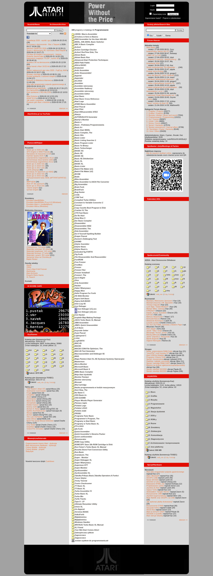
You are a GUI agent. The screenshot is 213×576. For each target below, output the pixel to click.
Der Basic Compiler (82, 221)
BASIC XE (77, 156)
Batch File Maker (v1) (82, 169)
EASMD (76, 242)
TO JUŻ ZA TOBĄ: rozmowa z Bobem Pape (164, 325)
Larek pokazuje (33, 170)
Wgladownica (79, 517)
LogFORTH (78, 341)
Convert (77, 205)
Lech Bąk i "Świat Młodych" (157, 307)
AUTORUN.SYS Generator (84, 117)
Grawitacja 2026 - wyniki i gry (38, 40)
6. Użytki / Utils (152, 121)
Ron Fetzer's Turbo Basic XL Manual (89, 447)
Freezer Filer (79, 270)
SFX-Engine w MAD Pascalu (38, 152)
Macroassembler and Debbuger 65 (88, 354)
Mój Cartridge (79, 385)
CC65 (75, 195)
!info (166, 275)
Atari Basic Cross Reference (85, 99)
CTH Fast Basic (80, 213)
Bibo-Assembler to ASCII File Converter (90, 182)
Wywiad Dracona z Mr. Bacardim (159, 303)
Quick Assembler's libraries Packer (88, 434)
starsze (65, 194)
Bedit (75, 177)
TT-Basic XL (78, 489)
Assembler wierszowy (83, 91)
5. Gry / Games (152, 119)
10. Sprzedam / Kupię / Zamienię (159, 129)
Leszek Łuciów (152, 323)
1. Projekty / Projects (154, 111)
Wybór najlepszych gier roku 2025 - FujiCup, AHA (47, 70)
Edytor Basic (79, 247)
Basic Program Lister (82, 143)
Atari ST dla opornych (35, 184)
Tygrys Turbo (151, 490)
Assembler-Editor (81, 94)
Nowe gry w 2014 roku (36, 186)
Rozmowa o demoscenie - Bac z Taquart (43, 44)
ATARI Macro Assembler (84, 104)
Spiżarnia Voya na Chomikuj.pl (38, 257)
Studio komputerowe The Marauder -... (162, 67)
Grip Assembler (80, 283)
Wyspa (29, 413)
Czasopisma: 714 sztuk (36, 247)
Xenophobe (31, 403)
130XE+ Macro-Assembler (84, 34)
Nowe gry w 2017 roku (36, 168)
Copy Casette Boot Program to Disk (89, 208)
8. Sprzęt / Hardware (154, 125)
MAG (75, 356)
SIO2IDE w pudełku (154, 514)
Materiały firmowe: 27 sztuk (38, 253)
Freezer (76, 267)
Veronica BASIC (80, 512)
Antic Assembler (80, 70)
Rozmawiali (150, 299)
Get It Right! (78, 278)
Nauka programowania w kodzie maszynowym (93, 387)
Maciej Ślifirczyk (152, 335)
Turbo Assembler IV (82, 491)
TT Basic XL (78, 486)
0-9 (28, 350)
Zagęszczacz (79, 538)
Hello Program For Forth (84, 293)
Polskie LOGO (79, 408)
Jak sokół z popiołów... (36, 100)
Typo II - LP (78, 502)
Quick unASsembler (82, 437)
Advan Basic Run (81, 57)
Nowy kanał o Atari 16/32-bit (38, 66)
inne (46, 370)
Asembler (77, 83)
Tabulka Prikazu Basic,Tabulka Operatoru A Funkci (95, 476)
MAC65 (76, 346)
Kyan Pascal (79, 333)
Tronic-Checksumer (82, 483)
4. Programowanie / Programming (160, 117)
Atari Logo (78, 101)
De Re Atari (78, 216)
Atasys (76, 114)
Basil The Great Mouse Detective (40, 421)
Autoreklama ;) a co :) (155, 91)
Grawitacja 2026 (153, 63)
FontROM (77, 260)
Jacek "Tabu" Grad (154, 331)
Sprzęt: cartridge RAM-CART (158, 363)
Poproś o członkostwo (172, 18)
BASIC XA (78, 151)
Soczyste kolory (152, 508)
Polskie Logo (79, 406)
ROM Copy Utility (81, 442)
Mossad (77, 382)
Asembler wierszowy (82, 86)
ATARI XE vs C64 (153, 55)
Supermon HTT (80, 465)
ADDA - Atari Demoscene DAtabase (160, 260)
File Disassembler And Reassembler (89, 257)
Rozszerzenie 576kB (154, 506)
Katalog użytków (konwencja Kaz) (159, 381)
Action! (76, 47)
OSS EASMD (79, 398)
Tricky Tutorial (79, 481)
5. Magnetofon (153, 408)
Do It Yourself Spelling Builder (86, 234)
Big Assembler (80, 184)
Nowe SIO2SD (152, 480)
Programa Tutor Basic (83, 416)
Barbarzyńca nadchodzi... (37, 88)
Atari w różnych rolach (155, 512)
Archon (29, 415)
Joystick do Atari (153, 488)
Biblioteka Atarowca (33, 210)
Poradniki (29, 148)
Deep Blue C (79, 218)
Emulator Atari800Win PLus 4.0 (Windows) (43, 202)
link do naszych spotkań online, (159, 153)
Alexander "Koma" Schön (156, 333)
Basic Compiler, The (82, 133)
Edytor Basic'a (79, 249)
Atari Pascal (78, 107)
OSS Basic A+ (79, 395)
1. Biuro (150, 392)
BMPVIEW (31, 182)
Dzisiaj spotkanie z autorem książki (41, 76)
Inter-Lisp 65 (79, 304)
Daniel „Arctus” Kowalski (156, 313)
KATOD (149, 315)
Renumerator (79, 439)
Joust (29, 397)
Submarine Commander (36, 391)
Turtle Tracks (79, 499)
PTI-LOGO (78, 426)
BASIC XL (77, 164)
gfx (183, 271)
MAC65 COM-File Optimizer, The (87, 349)
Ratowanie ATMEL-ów (155, 484)
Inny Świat (31, 425)
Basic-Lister (78, 166)
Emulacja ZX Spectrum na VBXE (40, 172)
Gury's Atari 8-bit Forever (36, 269)
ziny (166, 291)
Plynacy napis (79, 403)
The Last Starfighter (35, 417)
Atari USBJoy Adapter (155, 355)
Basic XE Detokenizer (83, 159)
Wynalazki (149, 470)
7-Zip (47, 382)
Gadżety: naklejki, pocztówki (157, 361)
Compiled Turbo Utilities (84, 200)
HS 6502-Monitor (80, 296)
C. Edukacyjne (153, 431)
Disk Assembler (80, 231)
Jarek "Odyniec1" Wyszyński (158, 337)
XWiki (28, 267)
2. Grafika (151, 396)
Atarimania (30, 271)
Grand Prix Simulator (35, 429)
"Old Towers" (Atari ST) (36, 389)
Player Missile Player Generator (87, 400)
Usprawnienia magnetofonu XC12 (40, 158)
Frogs (29, 393)
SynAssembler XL (81, 473)
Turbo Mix (77, 496)
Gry (151, 36)
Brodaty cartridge (34, 74)
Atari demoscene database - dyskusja (41, 445)
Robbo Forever (33, 405)
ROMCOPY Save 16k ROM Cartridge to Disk (92, 445)
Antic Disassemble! (82, 73)
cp (183, 267)
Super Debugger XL (82, 460)
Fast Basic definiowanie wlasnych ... (161, 79)
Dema (168, 36)
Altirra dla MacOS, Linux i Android (160, 75)
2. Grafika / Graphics (154, 113)
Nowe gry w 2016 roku (36, 174)
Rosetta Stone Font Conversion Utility (90, 450)
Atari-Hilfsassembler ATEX (85, 112)
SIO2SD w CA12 (153, 482)
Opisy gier (29, 387)
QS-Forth (77, 429)
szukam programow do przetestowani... (162, 87)
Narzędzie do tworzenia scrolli (39, 154)
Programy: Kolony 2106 (156, 357)
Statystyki (29, 451)
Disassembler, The (81, 229)
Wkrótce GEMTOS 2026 (36, 48)
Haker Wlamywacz (81, 288)
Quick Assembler (81, 432)
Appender (77, 78)
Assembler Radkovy (82, 88)
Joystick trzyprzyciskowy (156, 496)
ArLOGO (77, 81)
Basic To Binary (80, 146)
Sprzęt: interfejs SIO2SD (156, 371)
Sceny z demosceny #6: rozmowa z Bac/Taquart (46, 50)
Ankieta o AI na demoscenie (38, 62)
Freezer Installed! (81, 273)
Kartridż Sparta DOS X (36, 156)
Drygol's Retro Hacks (35, 275)
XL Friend (77, 527)
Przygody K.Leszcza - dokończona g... (162, 59)
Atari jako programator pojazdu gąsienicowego (45, 84)
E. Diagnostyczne (155, 439)
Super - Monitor (80, 457)
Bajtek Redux (31, 259)
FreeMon (77, 265)
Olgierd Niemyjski (153, 341)
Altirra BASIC (79, 65)
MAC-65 (77, 343)
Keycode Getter (80, 330)
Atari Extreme (32, 96)
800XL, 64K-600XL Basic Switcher (88, 42)
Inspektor (30, 427)
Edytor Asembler (80, 244)
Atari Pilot (77, 109)
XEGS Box (150, 510)
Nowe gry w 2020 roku (36, 164)
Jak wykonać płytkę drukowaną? (159, 502)
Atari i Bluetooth (152, 476)
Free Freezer (79, 262)
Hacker (76, 286)
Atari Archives (32, 273)
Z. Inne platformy (154, 447)
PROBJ (76, 413)
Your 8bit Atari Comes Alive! (85, 530)
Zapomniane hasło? (153, 18)
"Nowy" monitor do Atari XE (157, 103)
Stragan (148, 349)
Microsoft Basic (80, 367)
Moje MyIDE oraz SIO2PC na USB (160, 498)
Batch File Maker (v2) (82, 171)
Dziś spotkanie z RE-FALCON (39, 92)
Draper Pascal (79, 236)
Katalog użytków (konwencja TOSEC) (161, 455)
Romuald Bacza (152, 319)
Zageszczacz (79, 535)
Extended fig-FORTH (82, 252)
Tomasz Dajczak (153, 305)
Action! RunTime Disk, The (85, 52)
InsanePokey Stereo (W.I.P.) (157, 51)
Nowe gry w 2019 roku (36, 166)
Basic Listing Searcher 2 (84, 140)
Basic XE (77, 153)
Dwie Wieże (31, 419)
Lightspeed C (79, 336)
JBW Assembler (80, 323)
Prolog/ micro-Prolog (154, 71)
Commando (31, 399)
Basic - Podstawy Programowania (88, 125)
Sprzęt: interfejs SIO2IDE (156, 369)
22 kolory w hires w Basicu (85, 37)
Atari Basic (78, 96)
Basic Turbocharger (82, 148)
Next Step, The (79, 390)
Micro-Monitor (79, 364)
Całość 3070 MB (34, 373)
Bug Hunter (78, 192)
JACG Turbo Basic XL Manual (86, 320)
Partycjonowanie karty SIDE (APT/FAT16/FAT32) (46, 178)
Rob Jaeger (151, 329)
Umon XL (77, 507)
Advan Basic (79, 55)
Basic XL (77, 161)
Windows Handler (81, 522)
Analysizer (78, 68)
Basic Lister (78, 138)
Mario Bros (31, 401)
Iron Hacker (78, 315)
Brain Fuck (78, 187)
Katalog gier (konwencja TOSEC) (39, 378)
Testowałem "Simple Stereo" (157, 492)
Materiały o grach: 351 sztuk (38, 255)
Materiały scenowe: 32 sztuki (38, 249)
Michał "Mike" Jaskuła (155, 309)
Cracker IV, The (80, 210)
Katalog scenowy (152, 264)
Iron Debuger (79, 306)
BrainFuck (78, 190)
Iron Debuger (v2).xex (86, 312)
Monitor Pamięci (80, 377)
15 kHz (149, 99)
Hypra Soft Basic (80, 299)
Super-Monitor (79, 468)
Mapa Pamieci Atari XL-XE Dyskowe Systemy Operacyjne (98, 359)
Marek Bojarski (152, 339)
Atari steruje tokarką (154, 516)
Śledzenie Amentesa (154, 321)
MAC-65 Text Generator (83, 351)
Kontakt (28, 281)
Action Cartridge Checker (84, 50)
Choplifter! (31, 395)
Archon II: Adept (33, 409)
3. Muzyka (151, 400)
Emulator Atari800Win (35, 200)
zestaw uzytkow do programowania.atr (90, 541)
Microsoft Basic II (81, 369)
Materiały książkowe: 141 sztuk (39, 251)
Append (77, 76)
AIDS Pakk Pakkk (81, 63)
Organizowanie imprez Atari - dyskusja (41, 443)
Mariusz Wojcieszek (154, 317)
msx (175, 279)
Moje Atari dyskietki (82, 375)
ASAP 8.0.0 (31, 98)
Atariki (29, 265)
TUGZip (52, 382)
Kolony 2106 (32, 407)
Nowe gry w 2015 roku (36, 176)
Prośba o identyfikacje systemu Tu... (161, 83)
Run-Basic (78, 452)
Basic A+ (77, 127)
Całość (32, 382)
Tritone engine (32, 188)
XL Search (30, 277)
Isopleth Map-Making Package (86, 318)
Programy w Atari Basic (83, 421)
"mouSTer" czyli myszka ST (157, 353)
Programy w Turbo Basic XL (85, 424)
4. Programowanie (155, 404)
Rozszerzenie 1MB (154, 494)
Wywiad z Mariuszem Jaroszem (159, 301)
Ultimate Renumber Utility (84, 504)
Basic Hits (78, 135)
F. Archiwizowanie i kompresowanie (163, 443)
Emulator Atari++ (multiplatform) (39, 204)
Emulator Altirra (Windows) (37, 206)
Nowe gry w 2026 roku (36, 150)
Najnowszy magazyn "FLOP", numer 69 (43, 58)
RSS (63, 34)
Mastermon (78, 362)
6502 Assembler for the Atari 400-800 (89, 39)
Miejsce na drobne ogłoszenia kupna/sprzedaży (165, 365)
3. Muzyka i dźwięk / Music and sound (161, 115)
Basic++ (77, 122)
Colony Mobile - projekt (35, 449)
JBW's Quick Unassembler (85, 325)
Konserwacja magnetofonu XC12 (40, 162)
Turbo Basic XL (80, 494)
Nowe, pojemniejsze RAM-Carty (159, 351)
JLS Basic (78, 328)
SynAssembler (79, 470)
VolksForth (78, 514)
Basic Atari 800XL (81, 130)
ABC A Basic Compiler (83, 44)
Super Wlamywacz (81, 463)
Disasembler (79, 223)
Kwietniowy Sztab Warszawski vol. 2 (161, 95)
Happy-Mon (78, 291)
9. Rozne (151, 423)
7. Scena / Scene (153, 123)
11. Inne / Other (152, 131)
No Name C (78, 393)
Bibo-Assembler (80, 179)
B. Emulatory (153, 427)
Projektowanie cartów (155, 486)
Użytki (159, 36)
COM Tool (77, 197)
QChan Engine (33, 190)
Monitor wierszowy (81, 380)
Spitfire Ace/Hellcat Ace (36, 411)
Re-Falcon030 (32, 90)
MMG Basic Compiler (82, 372)
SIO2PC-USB (152, 478)
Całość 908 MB (154, 450)
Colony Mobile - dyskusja (36, 447)
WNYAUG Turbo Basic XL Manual (88, 525)
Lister (76, 338)
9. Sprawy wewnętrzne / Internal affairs (162, 127)
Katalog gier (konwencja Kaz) (37, 339)
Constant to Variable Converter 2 (87, 203)
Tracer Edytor (79, 478)
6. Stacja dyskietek (155, 412)
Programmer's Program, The (85, 419)
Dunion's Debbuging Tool (84, 239)
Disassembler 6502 (81, 226)
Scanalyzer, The (80, 455)
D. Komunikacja (154, 435)
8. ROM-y (151, 419)
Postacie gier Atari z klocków (38, 102)
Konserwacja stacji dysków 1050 (40, 160)
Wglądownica (79, 520)
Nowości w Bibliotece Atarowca (39, 80)
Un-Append (78, 509)
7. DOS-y (151, 416)
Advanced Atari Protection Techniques (90, 60)
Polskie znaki (79, 411)
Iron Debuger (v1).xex (86, 309)
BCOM (76, 174)
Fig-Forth (77, 254)
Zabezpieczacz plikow (83, 533)
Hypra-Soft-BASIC (81, 301)
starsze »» (63, 108)
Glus (75, 280)
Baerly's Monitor (80, 120)
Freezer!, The (79, 275)
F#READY (150, 311)
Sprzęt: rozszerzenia (154, 359)
